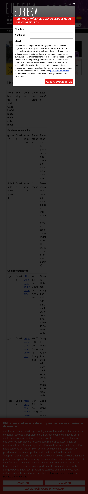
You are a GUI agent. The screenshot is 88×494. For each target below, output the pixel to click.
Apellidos (20, 35)
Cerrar (72, 4)
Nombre (19, 29)
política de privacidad (59, 71)
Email (18, 41)
